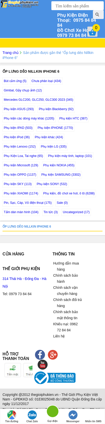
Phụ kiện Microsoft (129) (21, 165)
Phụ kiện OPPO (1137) (20, 174)
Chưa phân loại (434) (46, 81)
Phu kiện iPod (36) (17, 137)
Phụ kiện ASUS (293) (19, 109)
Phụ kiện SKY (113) (18, 184)
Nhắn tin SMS (93, 416)
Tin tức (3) (51, 212)
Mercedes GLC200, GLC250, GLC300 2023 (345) (38, 100)
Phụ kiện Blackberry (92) (56, 109)
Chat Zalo (32, 416)
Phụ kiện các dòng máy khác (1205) (29, 118)
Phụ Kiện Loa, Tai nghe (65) (23, 156)
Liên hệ (59, 336)
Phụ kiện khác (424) (49, 137)
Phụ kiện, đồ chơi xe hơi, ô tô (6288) (69, 193)
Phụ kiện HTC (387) (73, 118)
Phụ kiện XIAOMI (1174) (21, 193)
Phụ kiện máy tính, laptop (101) (70, 156)
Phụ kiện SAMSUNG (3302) (61, 174)
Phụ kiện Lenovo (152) (20, 146)
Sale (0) (62, 203)
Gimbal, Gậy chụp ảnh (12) (23, 90)
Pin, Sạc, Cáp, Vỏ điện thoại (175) (28, 203)
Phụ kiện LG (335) (54, 146)
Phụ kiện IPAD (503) (18, 128)
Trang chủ (11, 53)
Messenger (72, 416)
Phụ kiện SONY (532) (52, 184)
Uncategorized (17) (76, 212)
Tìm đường (11, 416)
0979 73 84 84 (75, 33)
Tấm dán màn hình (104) (21, 212)
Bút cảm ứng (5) (15, 81)
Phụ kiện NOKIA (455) (59, 165)
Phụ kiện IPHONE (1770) (55, 128)
